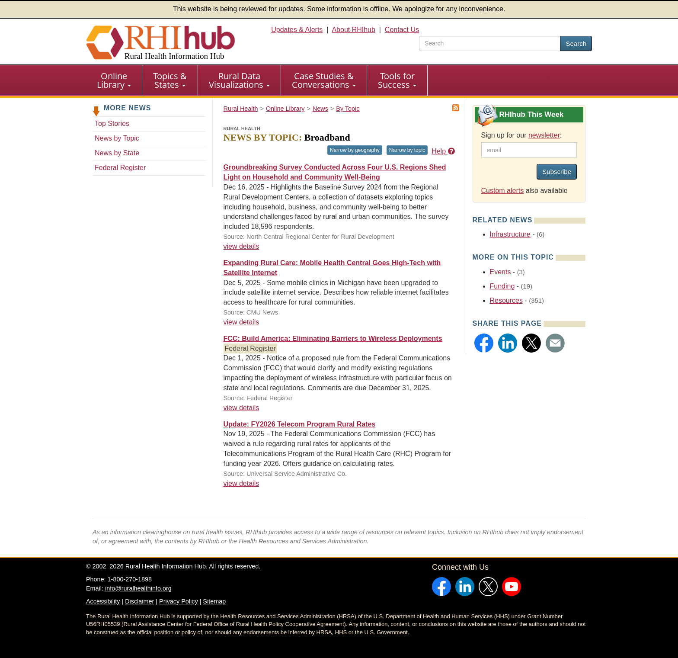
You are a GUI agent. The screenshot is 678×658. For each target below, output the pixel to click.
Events (500, 272)
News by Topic (117, 138)
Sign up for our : (521, 135)
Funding (502, 286)
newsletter (544, 135)
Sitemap (214, 601)
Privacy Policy (178, 601)
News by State (117, 153)
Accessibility (103, 601)
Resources (506, 300)
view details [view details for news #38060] (241, 322)
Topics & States (170, 80)
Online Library (114, 80)
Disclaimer (139, 601)
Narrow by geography (355, 150)
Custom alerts (502, 190)
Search (576, 43)
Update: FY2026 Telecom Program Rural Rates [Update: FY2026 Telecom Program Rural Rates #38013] (300, 424)
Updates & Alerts (297, 29)
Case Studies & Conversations (324, 80)
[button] (484, 343)
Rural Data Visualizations (239, 80)
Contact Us (402, 29)
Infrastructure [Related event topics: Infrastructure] (510, 234)
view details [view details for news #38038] (241, 407)
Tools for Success (397, 80)
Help (443, 151)
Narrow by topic (407, 150)
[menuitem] (114, 80)
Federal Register (120, 167)
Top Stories (112, 123)
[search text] (489, 43)
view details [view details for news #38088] (241, 246)
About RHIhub (353, 29)
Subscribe (556, 171)
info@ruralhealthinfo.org (138, 588)
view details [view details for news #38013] (241, 483)
